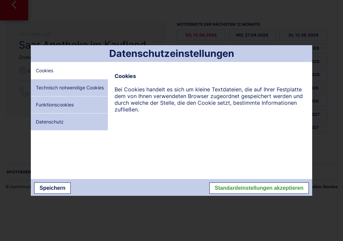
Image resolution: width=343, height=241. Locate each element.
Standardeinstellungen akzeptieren (259, 188)
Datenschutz (50, 122)
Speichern (52, 188)
